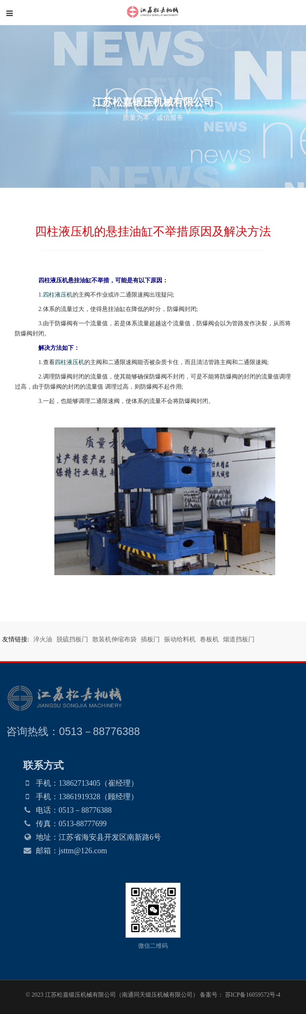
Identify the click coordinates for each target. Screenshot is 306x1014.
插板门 (150, 639)
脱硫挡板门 (72, 639)
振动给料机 (180, 639)
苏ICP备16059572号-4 (251, 995)
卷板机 (209, 639)
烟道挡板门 (239, 639)
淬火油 (42, 639)
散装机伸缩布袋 (114, 639)
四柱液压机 (57, 295)
